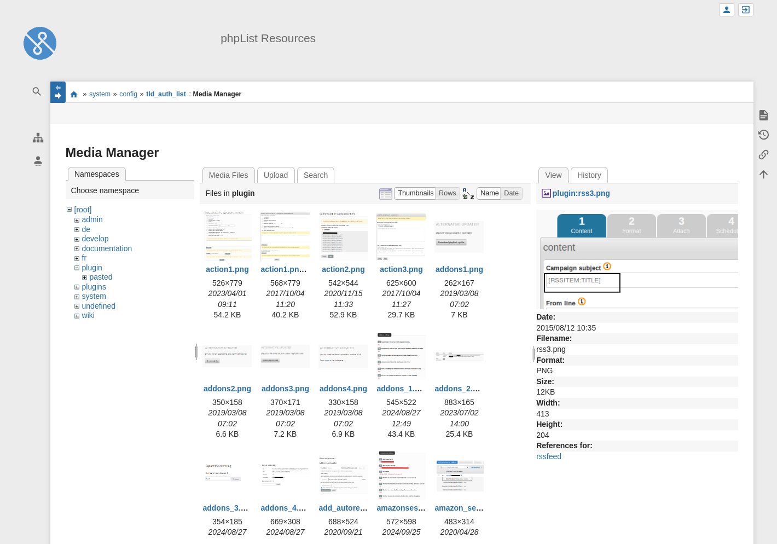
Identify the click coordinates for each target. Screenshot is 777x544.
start (74, 94)
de (86, 229)
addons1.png (459, 269)
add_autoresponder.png (361, 508)
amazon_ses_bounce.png (480, 508)
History (589, 175)
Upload (276, 175)
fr (84, 257)
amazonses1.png (407, 508)
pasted (101, 277)
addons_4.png (286, 508)
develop (95, 238)
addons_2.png (460, 388)
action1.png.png (290, 269)
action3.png (401, 269)
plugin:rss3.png (581, 193)
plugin (92, 267)
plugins (94, 286)
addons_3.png (228, 508)
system (100, 94)
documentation (107, 248)
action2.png (343, 269)
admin (92, 219)
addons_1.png (402, 388)
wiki (88, 315)
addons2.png (227, 388)
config (128, 94)
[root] (83, 209)
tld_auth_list (166, 94)
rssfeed (548, 456)
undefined (99, 306)
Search (316, 175)
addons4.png (343, 388)
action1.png (227, 269)
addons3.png (285, 388)
